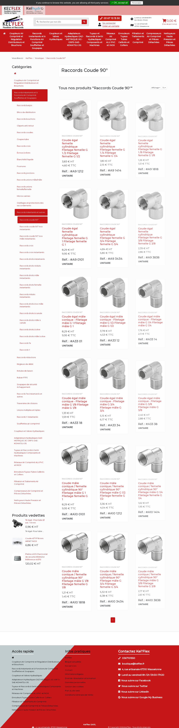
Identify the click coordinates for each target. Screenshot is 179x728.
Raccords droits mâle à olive (32, 333)
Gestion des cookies (74, 683)
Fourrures (21, 163)
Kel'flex (29, 55)
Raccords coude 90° (29, 217)
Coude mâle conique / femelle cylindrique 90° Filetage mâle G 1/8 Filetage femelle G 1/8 (75, 574)
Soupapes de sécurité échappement (27, 382)
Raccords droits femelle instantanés (30, 283)
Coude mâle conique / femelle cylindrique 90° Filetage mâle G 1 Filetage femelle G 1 (75, 486)
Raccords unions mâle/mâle (29, 177)
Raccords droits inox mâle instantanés (31, 302)
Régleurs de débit (25, 361)
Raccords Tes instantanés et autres (29, 392)
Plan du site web (72, 688)
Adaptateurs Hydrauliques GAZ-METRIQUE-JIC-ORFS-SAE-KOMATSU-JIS (74, 36)
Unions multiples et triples (28, 407)
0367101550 (126, 655)
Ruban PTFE (22, 375)
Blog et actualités (73, 659)
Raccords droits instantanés (32, 256)
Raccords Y (25, 347)
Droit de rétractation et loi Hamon (80, 675)
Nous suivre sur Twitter (133, 683)
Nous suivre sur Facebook (134, 677)
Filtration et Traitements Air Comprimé (138, 35)
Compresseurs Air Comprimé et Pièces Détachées (153, 35)
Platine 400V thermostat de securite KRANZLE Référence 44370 (36, 554)
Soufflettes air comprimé (28, 421)
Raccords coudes (25, 129)
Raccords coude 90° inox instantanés (31, 225)
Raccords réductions (26, 354)
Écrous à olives (23, 150)
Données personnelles (75, 679)
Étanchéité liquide (25, 156)
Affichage (155, 85)
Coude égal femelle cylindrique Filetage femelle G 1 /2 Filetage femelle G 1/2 (75, 143)
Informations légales (74, 671)
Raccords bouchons (26, 116)
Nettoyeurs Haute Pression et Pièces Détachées (169, 36)
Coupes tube (23, 136)
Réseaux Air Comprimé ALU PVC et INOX (110, 36)
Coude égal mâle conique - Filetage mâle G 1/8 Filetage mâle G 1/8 (75, 398)
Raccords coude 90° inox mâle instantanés (31, 234)
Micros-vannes (23, 193)
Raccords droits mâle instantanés (29, 273)
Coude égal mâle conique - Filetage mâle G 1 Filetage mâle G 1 (75, 316)
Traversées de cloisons (27, 400)
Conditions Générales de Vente (79, 692)
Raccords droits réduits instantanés (30, 264)
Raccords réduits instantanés (27, 292)
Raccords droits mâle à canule (30, 318)
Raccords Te (25, 340)
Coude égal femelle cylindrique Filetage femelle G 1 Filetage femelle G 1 (75, 231)
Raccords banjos (24, 102)
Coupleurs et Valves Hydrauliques (55, 33)
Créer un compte (111, 23)
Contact (68, 667)
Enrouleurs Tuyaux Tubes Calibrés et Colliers (123, 36)
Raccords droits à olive (30, 327)
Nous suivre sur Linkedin (133, 689)
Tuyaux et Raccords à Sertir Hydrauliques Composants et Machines (94, 36)
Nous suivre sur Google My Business (140, 694)
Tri (163, 85)
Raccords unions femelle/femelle (24, 185)
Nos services (70, 663)
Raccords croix (23, 143)
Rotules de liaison (25, 368)
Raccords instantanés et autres (31, 209)
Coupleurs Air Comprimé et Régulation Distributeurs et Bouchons (16, 36)
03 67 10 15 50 (110, 15)
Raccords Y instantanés (27, 414)
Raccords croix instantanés (32, 249)
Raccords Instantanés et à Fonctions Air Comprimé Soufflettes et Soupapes (37, 38)
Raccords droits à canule (31, 310)
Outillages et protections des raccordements (30, 201)
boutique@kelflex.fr (131, 661)
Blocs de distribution (26, 109)
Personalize (137, 3)
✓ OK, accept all (119, 3)
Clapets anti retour (25, 123)
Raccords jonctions (25, 170)
